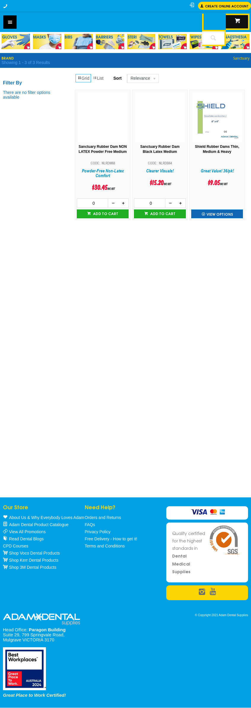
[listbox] (142, 78)
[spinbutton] (92, 203)
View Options (220, 214)
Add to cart (105, 213)
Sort (117, 78)
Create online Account (227, 5)
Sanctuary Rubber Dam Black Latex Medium (160, 149)
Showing (25, 62)
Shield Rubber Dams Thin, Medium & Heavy (217, 149)
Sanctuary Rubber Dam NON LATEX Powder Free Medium (103, 149)
